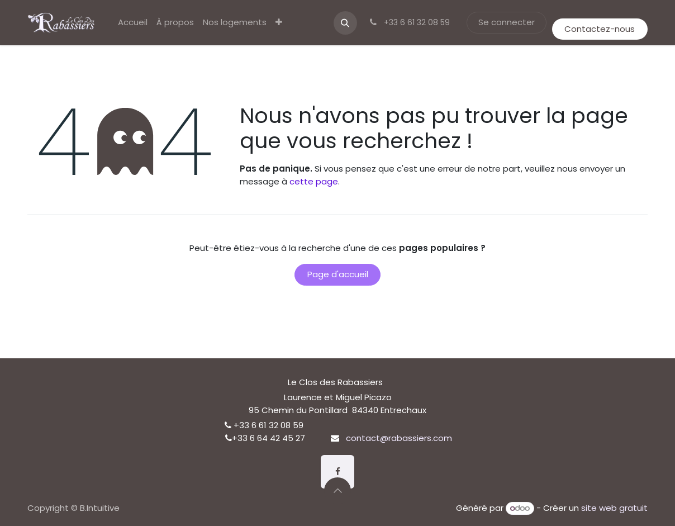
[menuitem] (132, 23)
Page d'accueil (337, 274)
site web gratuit (614, 508)
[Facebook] (337, 472)
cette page (313, 181)
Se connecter (506, 22)
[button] (345, 23)
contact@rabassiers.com (399, 438)
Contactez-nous (599, 29)
